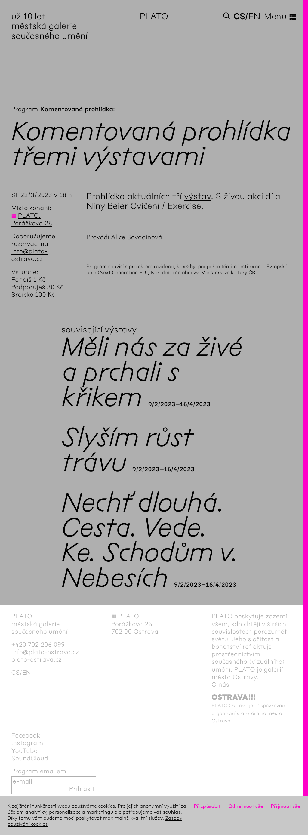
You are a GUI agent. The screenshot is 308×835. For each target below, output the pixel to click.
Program (24, 109)
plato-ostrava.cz (36, 659)
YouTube (24, 750)
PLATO (154, 16)
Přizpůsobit (207, 806)
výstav (197, 196)
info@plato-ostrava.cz (29, 255)
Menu (280, 16)
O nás (220, 684)
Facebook (25, 735)
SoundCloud (29, 758)
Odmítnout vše (246, 806)
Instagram (27, 743)
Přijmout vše (285, 806)
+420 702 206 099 (38, 644)
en (254, 16)
